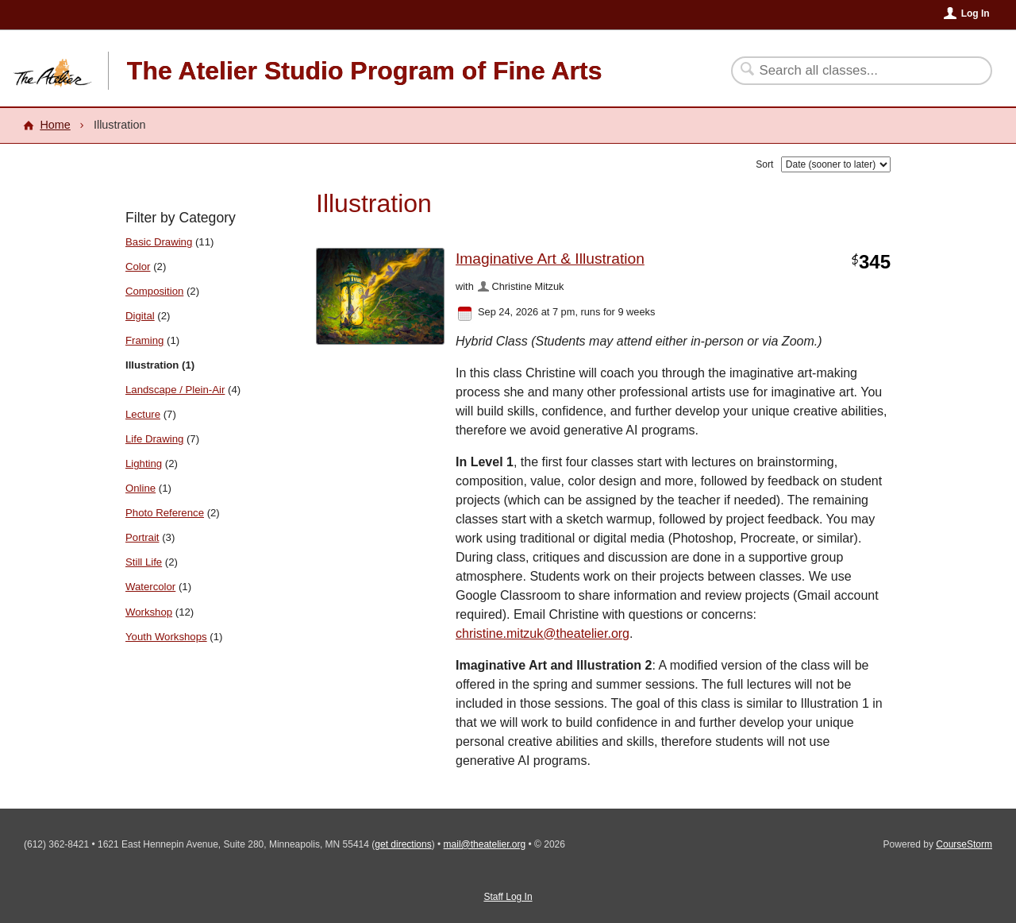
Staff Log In (507, 896)
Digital (140, 316)
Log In (975, 13)
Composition (154, 291)
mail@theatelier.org (485, 844)
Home (55, 124)
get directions (403, 844)
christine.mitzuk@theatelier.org (542, 633)
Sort (764, 164)
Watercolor (150, 587)
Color (138, 266)
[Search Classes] (852, 70)
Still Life (143, 562)
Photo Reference (164, 513)
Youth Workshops (166, 637)
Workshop (148, 612)
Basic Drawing (158, 242)
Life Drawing (154, 439)
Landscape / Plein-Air (175, 390)
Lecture (142, 414)
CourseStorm (964, 844)
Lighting (143, 463)
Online (140, 488)
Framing (144, 340)
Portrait (142, 537)
